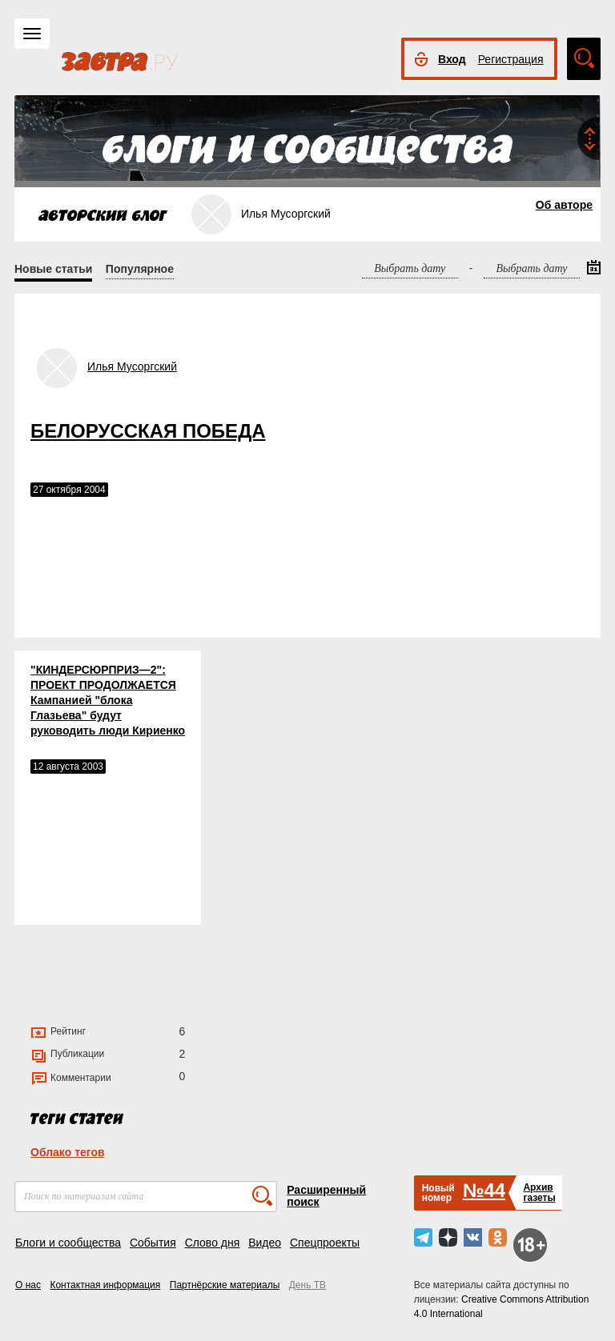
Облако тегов (67, 1152)
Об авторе (564, 204)
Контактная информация (105, 1285)
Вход (452, 59)
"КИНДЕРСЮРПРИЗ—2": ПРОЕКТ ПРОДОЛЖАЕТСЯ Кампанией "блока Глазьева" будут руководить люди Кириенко (107, 700)
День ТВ (307, 1285)
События (153, 1242)
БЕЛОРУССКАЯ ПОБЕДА (148, 431)
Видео (264, 1242)
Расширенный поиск (326, 1195)
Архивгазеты (539, 1192)
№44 (484, 1190)
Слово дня (212, 1242)
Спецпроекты (325, 1242)
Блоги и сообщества (68, 1242)
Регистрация (511, 59)
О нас (28, 1285)
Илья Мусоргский (132, 366)
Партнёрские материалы (225, 1285)
